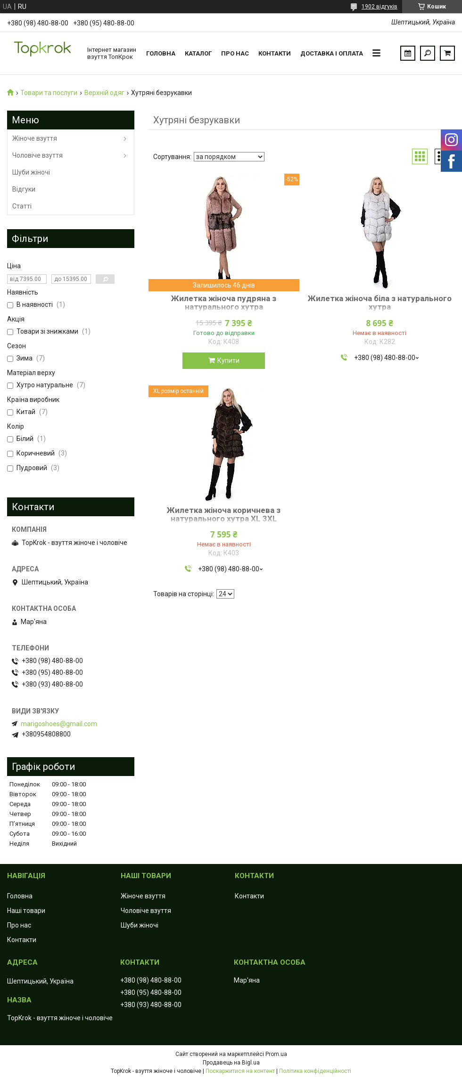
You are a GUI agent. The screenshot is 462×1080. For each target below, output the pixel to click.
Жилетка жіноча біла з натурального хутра (380, 302)
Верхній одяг (104, 92)
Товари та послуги (48, 92)
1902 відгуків (379, 6)
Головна (160, 53)
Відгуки (23, 189)
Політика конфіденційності (315, 1071)
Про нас (235, 53)
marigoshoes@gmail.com (59, 724)
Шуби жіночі (31, 172)
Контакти (274, 53)
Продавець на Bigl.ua (231, 1062)
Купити (228, 360)
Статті (22, 206)
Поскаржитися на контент (240, 1071)
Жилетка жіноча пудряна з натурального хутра (223, 302)
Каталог (198, 53)
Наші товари (26, 910)
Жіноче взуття (34, 138)
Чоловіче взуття (37, 155)
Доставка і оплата (331, 53)
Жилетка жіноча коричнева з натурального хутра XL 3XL (223, 514)
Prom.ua (276, 1054)
